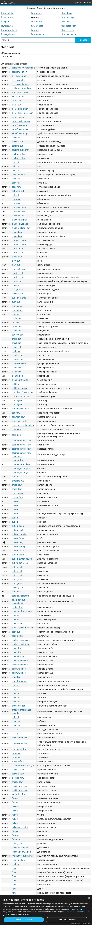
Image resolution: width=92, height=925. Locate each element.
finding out (17, 843)
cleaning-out (17, 376)
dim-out (15, 615)
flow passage (67, 17)
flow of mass (7, 17)
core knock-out (19, 421)
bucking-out (17, 293)
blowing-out (17, 273)
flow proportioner (9, 30)
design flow (17, 607)
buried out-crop (19, 298)
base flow (16, 187)
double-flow (17, 636)
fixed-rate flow (18, 860)
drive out (16, 721)
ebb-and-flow (18, 761)
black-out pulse (19, 215)
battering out (18, 191)
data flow (16, 591)
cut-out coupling (19, 534)
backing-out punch (20, 150)
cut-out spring (18, 546)
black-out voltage (20, 224)
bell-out (15, 195)
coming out (17, 400)
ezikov (8, 2)
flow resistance (68, 34)
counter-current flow (21, 440)
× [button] (89, 898)
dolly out (16, 632)
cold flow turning (19, 388)
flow (14, 868)
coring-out (16, 429)
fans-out (16, 835)
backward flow (18, 154)
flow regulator (37, 34)
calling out (17, 318)
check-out (16, 343)
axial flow (16, 100)
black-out (16, 199)
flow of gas (66, 13)
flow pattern (36, 21)
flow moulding (7, 13)
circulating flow (19, 363)
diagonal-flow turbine (21, 611)
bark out (15, 183)
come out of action (20, 396)
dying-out (16, 753)
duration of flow (19, 749)
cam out (15, 322)
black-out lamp (19, 207)
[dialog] (46, 910)
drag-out (16, 685)
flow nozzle (36, 13)
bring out (16, 285)
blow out (16, 261)
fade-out (16, 798)
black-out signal (19, 219)
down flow (16, 648)
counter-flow (18, 460)
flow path (5, 21)
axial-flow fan (18, 117)
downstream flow (20, 660)
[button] (46, 914)
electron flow (18, 778)
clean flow (16, 367)
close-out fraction (20, 380)
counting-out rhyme (21, 468)
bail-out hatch (18, 174)
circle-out (16, 351)
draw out (16, 697)
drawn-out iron (18, 706)
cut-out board (18, 526)
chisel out (16, 347)
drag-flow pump (19, 681)
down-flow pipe (19, 656)
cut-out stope (18, 550)
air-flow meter (18, 80)
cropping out (18, 481)
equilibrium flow (19, 786)
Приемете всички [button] (23, 920)
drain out (16, 693)
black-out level (18, 211)
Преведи (83, 40)
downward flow (19, 669)
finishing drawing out (21, 852)
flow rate (35, 30)
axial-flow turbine (20, 129)
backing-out (17, 141)
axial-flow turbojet (20, 133)
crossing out (17, 493)
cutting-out (17, 579)
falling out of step (20, 827)
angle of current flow (21, 88)
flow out (35, 17)
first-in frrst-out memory (23, 856)
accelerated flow (19, 72)
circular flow (17, 355)
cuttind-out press (20, 563)
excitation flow (19, 794)
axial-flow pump (19, 125)
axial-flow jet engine (21, 121)
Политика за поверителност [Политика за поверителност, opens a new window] (77, 912)
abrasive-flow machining (23, 68)
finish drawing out (20, 847)
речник (78, 2)
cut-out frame (18, 538)
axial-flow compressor (22, 113)
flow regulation (8, 34)
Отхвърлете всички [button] (67, 920)
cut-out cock (17, 530)
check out (16, 339)
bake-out (16, 178)
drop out (16, 729)
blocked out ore (19, 240)
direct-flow (17, 623)
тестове (87, 2)
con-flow (16, 413)
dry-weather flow (19, 737)
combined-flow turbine (22, 392)
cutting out (17, 567)
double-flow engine (20, 640)
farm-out (16, 839)
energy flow (17, 782)
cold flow (16, 384)
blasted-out (17, 232)
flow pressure (7, 26)
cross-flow (17, 485)
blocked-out (17, 248)
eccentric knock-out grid (23, 765)
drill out (15, 717)
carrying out (17, 335)
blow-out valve (18, 269)
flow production (68, 26)
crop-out (16, 476)
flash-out (16, 864)
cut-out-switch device (22, 559)
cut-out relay (17, 542)
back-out (16, 137)
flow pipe (65, 21)
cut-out (15, 501)
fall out (15, 806)
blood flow (17, 256)
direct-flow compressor (22, 627)
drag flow (16, 677)
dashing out (17, 587)
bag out (15, 162)
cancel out (17, 326)
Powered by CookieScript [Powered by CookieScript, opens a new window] (80, 924)
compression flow (20, 408)
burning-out (17, 306)
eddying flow (18, 769)
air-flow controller (20, 76)
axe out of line (18, 96)
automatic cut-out (20, 92)
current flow (17, 497)
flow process (37, 26)
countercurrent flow (21, 464)
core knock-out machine (23, 425)
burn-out (16, 302)
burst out (16, 314)
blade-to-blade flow (21, 228)
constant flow (18, 417)
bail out (15, 166)
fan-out (15, 831)
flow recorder (67, 30)
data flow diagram (20, 596)
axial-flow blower (20, 109)
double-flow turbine (21, 644)
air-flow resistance (20, 84)
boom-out (16, 281)
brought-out (17, 289)
